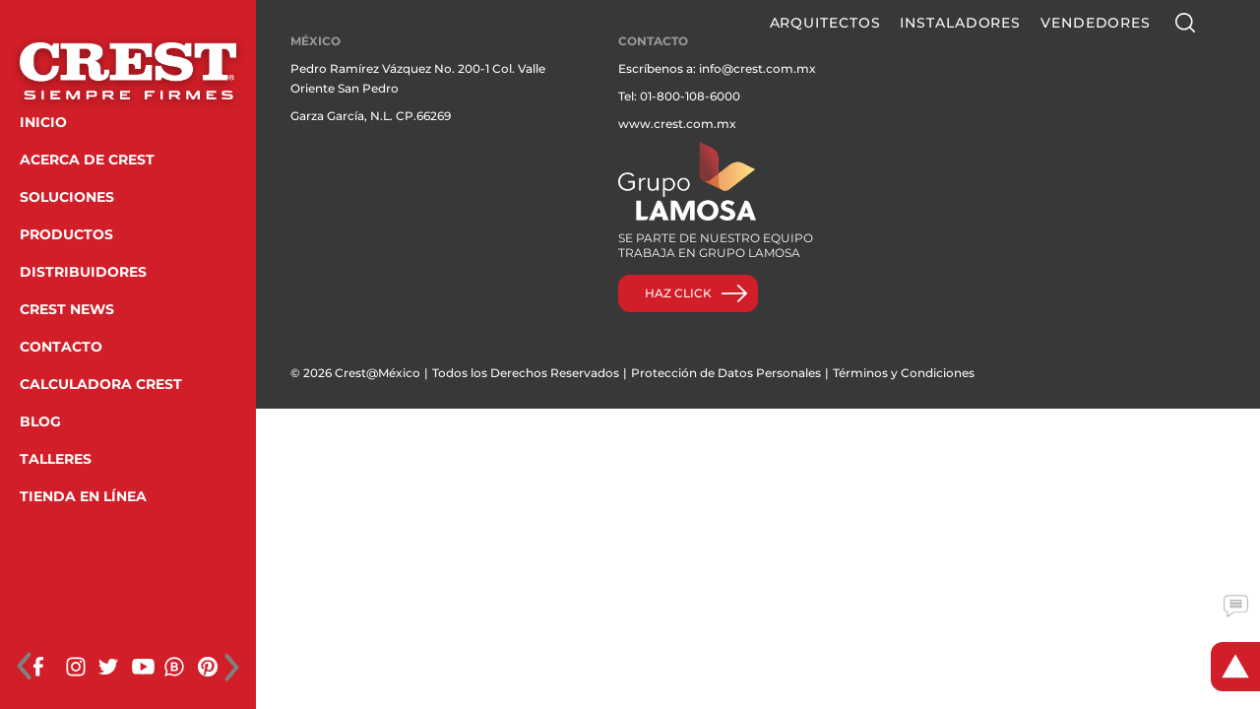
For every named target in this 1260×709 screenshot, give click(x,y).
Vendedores (1095, 23)
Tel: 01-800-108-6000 (679, 96)
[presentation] (24, 666)
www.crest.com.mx (677, 123)
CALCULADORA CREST (101, 384)
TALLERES (56, 459)
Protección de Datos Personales (726, 372)
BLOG (40, 421)
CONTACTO (61, 346)
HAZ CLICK (678, 293)
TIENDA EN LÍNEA (83, 496)
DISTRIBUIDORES (83, 272)
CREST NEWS (67, 309)
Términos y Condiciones (904, 372)
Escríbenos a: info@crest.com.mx (717, 68)
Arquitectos (825, 23)
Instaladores (960, 23)
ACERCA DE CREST (87, 159)
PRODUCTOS (66, 234)
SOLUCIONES (67, 197)
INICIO (43, 122)
